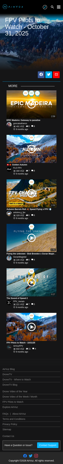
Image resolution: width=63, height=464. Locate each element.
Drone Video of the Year (15, 391)
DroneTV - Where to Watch (17, 379)
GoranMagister (20, 257)
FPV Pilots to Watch (13, 402)
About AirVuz (19, 413)
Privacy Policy (10, 424)
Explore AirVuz (10, 407)
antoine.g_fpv (19, 212)
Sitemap (7, 429)
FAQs (5, 413)
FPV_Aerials (19, 301)
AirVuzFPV (18, 346)
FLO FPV (17, 168)
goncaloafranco (20, 123)
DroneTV (7, 374)
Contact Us (8, 436)
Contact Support (47, 445)
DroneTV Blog (10, 384)
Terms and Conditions (14, 419)
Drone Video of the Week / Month (20, 396)
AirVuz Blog (9, 369)
